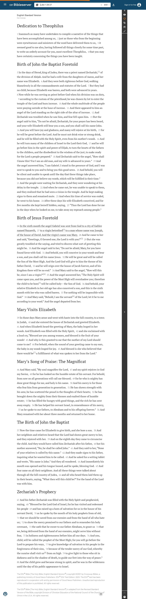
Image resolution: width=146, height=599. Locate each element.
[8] (54, 552)
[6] (83, 296)
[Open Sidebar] (143, 313)
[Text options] (113, 5)
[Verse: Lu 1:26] (143, 16)
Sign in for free (130, 5)
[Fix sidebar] (143, 12)
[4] (54, 274)
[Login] (139, 5)
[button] (6, 5)
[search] (70, 5)
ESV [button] (107, 5)
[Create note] (143, 32)
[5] (49, 283)
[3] (91, 238)
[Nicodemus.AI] (5, 594)
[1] (108, 71)
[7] (44, 352)
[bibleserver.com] (20, 5)
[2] (73, 229)
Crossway (32, 18)
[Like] (143, 20)
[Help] (143, 597)
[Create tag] (143, 24)
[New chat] (143, 28)
